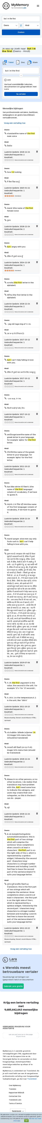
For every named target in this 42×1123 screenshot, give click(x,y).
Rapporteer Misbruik (16, 1093)
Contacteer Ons (15, 1096)
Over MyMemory (15, 1085)
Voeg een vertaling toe (14, 123)
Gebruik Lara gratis (13, 986)
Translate (12, 1089)
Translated (15, 1100)
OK (26, 1121)
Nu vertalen (21, 94)
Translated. (32, 1079)
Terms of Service (15, 1103)
